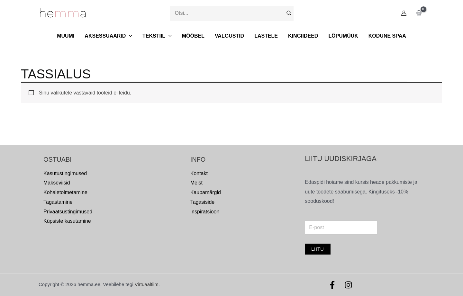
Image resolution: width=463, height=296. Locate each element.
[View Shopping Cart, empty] (418, 13)
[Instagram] (348, 285)
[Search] (289, 13)
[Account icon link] (404, 13)
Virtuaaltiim (147, 284)
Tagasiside (202, 202)
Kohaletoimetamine (65, 192)
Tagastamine (58, 202)
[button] (129, 36)
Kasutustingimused (65, 173)
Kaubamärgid (205, 192)
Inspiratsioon (205, 211)
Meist (196, 182)
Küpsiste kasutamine (67, 221)
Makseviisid (56, 182)
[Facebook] (332, 285)
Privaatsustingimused (67, 211)
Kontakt (199, 173)
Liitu (317, 249)
